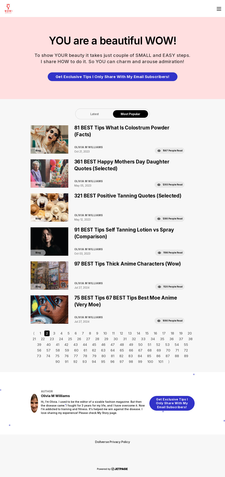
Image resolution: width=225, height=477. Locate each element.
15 (147, 333)
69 (159, 350)
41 (57, 345)
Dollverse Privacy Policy (112, 442)
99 (140, 362)
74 (48, 356)
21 (34, 339)
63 (103, 350)
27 (88, 339)
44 (85, 345)
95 (103, 362)
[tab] (94, 114)
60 (76, 350)
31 (125, 339)
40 (48, 345)
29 (106, 339)
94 (94, 362)
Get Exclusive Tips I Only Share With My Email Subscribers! (113, 76)
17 (164, 333)
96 (112, 362)
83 (130, 356)
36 (171, 339)
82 (121, 356)
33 (143, 339)
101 (160, 362)
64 (113, 350)
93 (84, 362)
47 (113, 345)
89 (186, 356)
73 (39, 356)
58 (58, 350)
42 (66, 345)
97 (122, 362)
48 (122, 345)
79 (94, 356)
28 (97, 339)
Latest (94, 114)
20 (190, 333)
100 (150, 362)
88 (177, 356)
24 (61, 339)
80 (103, 356)
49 (131, 345)
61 (85, 350)
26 (79, 339)
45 (94, 345)
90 (57, 362)
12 (121, 333)
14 (138, 333)
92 (75, 362)
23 (52, 339)
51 (149, 345)
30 (115, 339)
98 (131, 362)
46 (103, 345)
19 (181, 333)
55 (186, 345)
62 (94, 350)
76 (67, 356)
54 (177, 345)
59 (67, 350)
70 (168, 350)
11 (113, 333)
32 (134, 339)
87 (168, 356)
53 (167, 345)
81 (112, 356)
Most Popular (130, 114)
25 (70, 339)
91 (66, 362)
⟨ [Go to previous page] (34, 333)
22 (43, 339)
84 (140, 356)
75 (57, 356)
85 (149, 356)
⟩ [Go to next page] (169, 362)
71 (177, 350)
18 (172, 333)
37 (181, 339)
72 (186, 350)
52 (158, 345)
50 (140, 345)
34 (153, 339)
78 (85, 356)
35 (162, 339)
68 (149, 350)
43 (75, 345)
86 (158, 356)
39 (39, 345)
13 (130, 333)
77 (76, 356)
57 (48, 350)
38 (190, 339)
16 (155, 333)
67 (140, 350)
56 (39, 350)
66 (131, 350)
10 (105, 333)
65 (122, 350)
